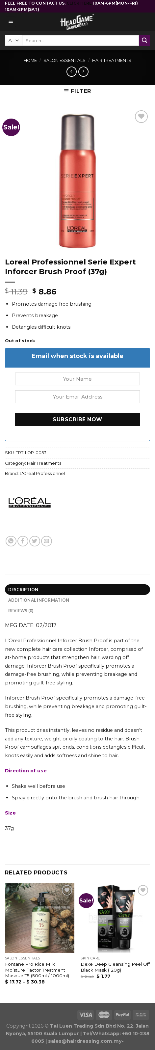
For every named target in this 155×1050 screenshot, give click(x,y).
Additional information (38, 600)
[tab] (77, 589)
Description (23, 589)
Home (30, 60)
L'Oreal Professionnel (42, 473)
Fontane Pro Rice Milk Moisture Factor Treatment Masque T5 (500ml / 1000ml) (37, 969)
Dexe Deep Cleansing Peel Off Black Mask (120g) (115, 967)
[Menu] (11, 21)
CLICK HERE (79, 3)
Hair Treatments (111, 60)
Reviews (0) (21, 610)
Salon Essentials (64, 60)
